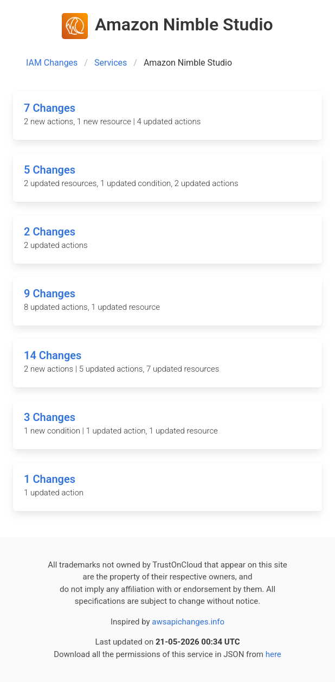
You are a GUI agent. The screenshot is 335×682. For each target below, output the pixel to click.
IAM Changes (52, 63)
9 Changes (49, 293)
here (273, 654)
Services (110, 63)
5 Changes (49, 169)
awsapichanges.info (188, 622)
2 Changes (49, 231)
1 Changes (49, 479)
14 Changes (52, 355)
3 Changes (49, 417)
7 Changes (49, 107)
